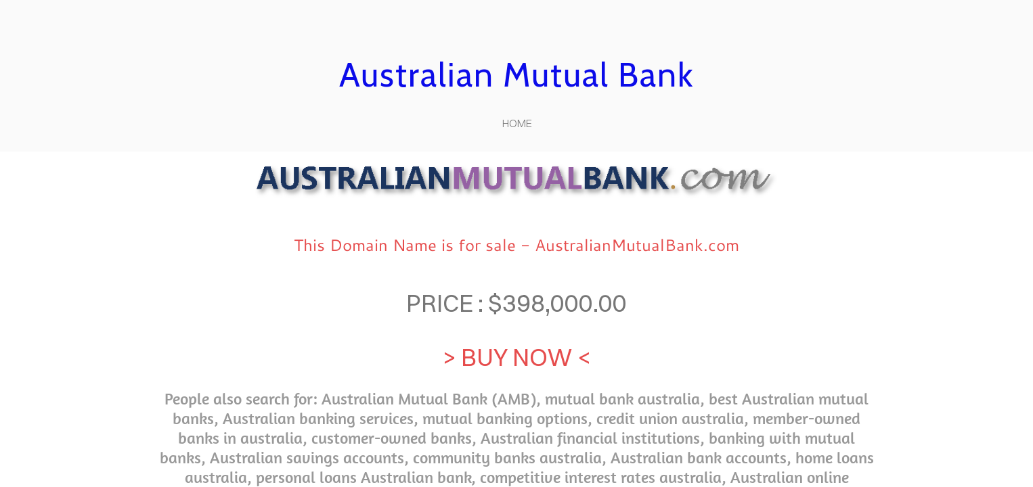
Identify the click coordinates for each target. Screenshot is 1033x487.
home (517, 123)
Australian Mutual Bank (516, 74)
